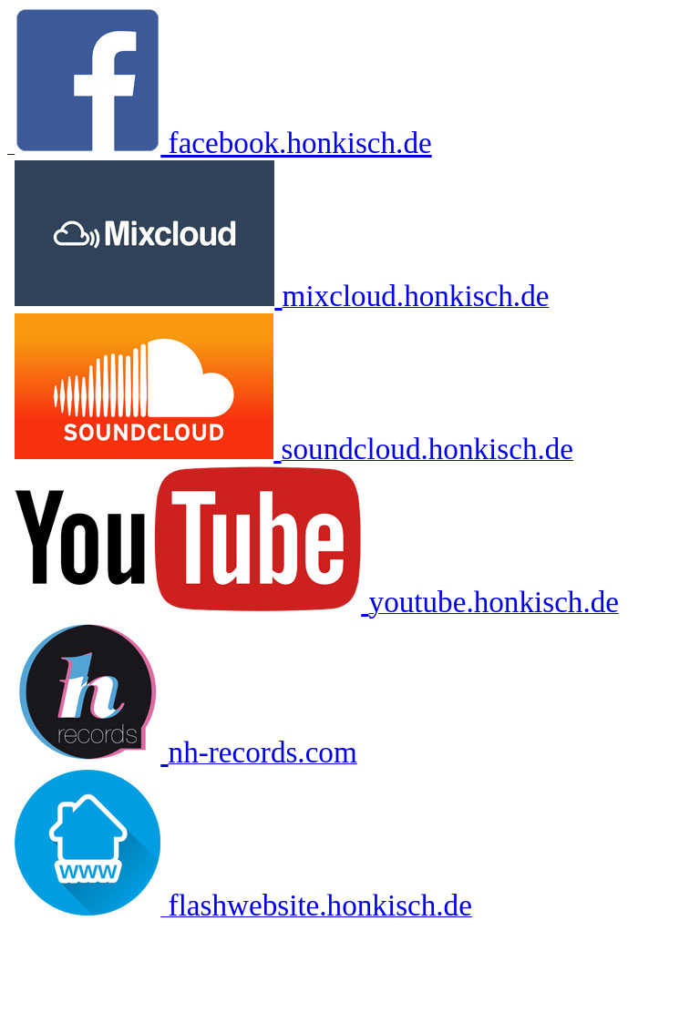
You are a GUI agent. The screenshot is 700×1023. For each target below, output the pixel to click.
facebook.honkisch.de (295, 142)
